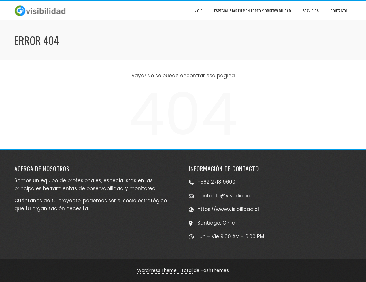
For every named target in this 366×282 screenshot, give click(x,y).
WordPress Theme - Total (165, 270)
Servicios (311, 11)
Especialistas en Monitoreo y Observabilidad (252, 11)
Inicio (198, 11)
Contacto (338, 11)
